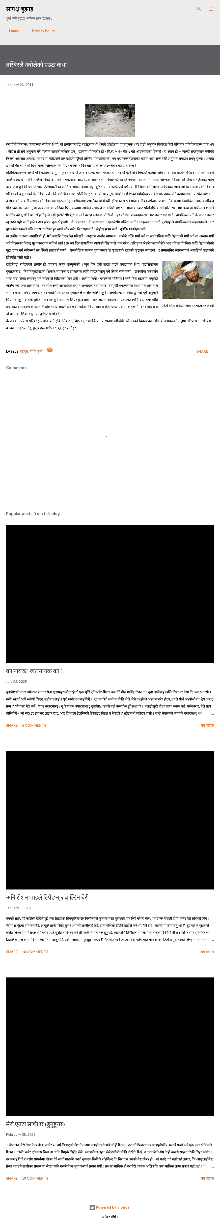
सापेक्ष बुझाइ (19, 9)
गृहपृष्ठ (24, 351)
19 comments (35, 1178)
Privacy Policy (40, 30)
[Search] (199, 9)
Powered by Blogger (110, 1207)
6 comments (34, 725)
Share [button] (202, 351)
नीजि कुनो (36, 351)
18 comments (35, 951)
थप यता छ (207, 725)
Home (11, 30)
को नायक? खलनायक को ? (34, 671)
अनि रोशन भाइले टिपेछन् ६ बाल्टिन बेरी (47, 897)
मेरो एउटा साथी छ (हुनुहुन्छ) (35, 1124)
